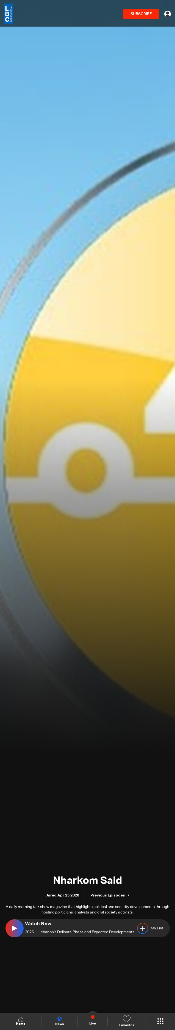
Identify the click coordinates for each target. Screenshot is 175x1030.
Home (20, 1021)
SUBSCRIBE (141, 14)
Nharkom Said (87, 881)
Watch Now (38, 923)
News (59, 1021)
